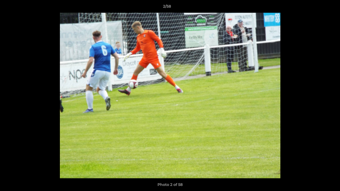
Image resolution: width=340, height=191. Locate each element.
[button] (318, 7)
